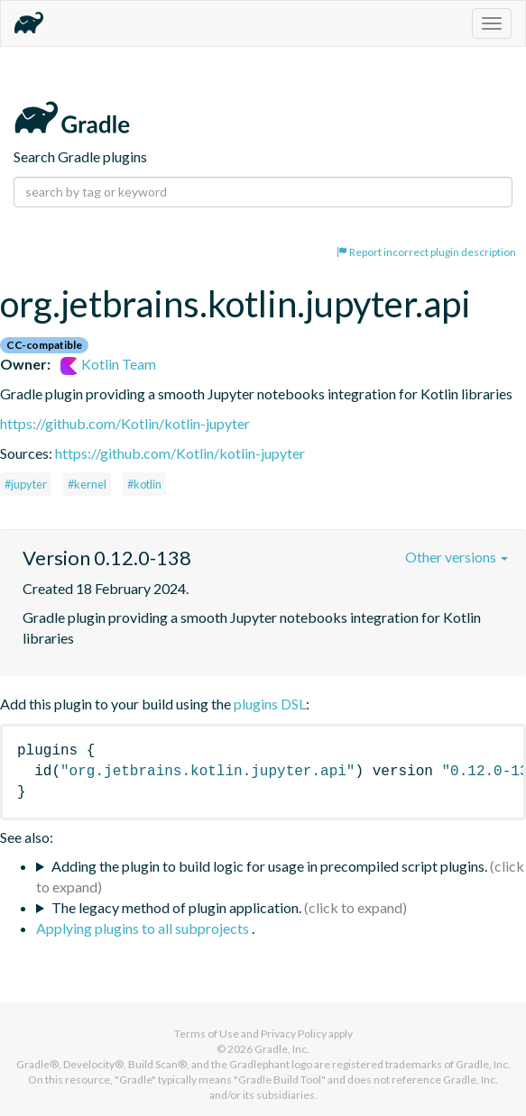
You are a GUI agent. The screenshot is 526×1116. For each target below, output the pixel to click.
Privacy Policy (294, 1033)
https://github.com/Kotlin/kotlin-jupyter (125, 423)
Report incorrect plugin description (426, 252)
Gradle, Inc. (281, 1049)
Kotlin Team (108, 363)
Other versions (456, 556)
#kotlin (144, 484)
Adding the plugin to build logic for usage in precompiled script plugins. (269, 865)
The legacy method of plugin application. (176, 907)
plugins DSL (270, 703)
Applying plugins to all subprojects (144, 928)
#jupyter (26, 484)
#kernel (87, 484)
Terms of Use (206, 1033)
